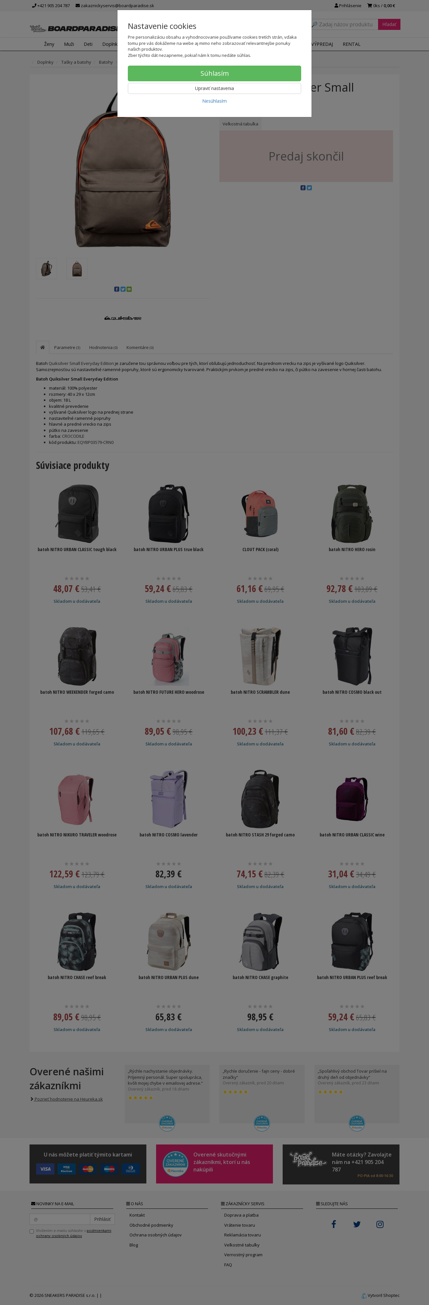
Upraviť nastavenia (214, 88)
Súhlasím (215, 73)
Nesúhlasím (214, 101)
